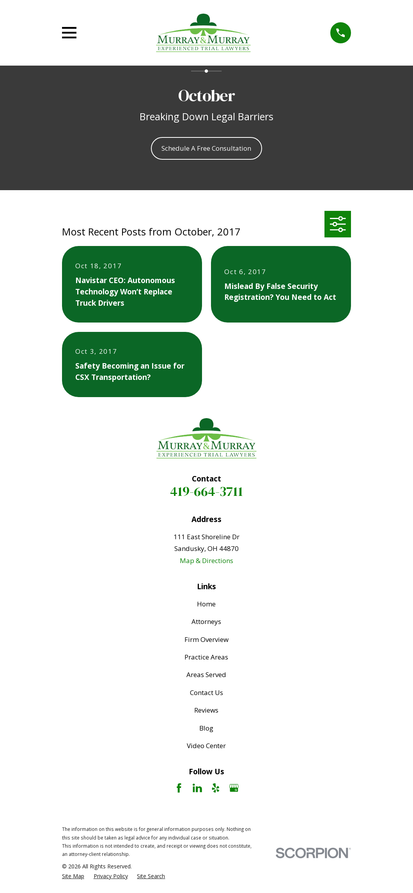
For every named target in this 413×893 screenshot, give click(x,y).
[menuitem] (73, 876)
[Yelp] (215, 788)
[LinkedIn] (197, 788)
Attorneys (206, 621)
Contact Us (206, 692)
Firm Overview (206, 639)
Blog (206, 728)
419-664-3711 (206, 491)
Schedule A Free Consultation (206, 148)
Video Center (206, 745)
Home (206, 603)
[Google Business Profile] (234, 788)
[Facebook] (179, 788)
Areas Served (206, 674)
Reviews (206, 710)
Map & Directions (206, 560)
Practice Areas (206, 656)
